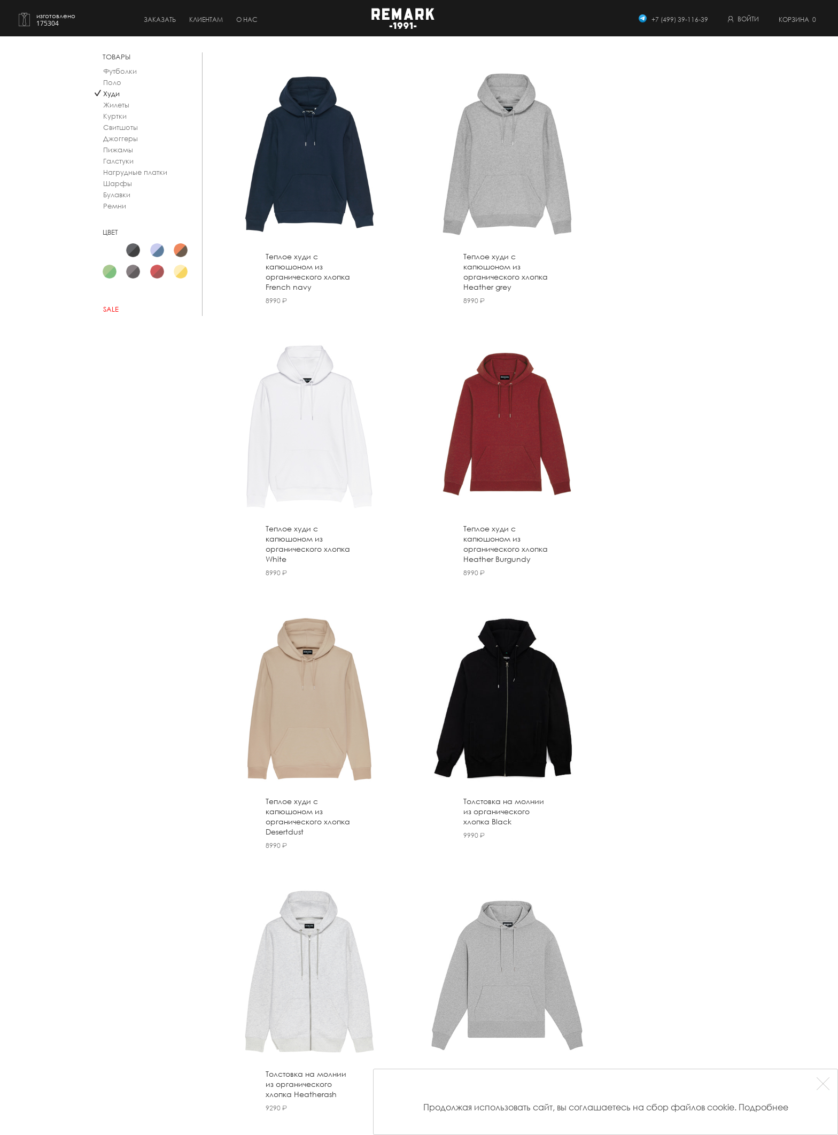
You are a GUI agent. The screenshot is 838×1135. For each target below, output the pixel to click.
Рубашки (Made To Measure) (245, 1020)
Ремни (114, 206)
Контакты (467, 1049)
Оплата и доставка (384, 1006)
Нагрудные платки (135, 172)
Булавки (116, 194)
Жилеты (116, 105)
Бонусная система (384, 1020)
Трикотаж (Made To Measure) (246, 1078)
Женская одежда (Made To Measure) (258, 1064)
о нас (247, 19)
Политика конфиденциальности (594, 1026)
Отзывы (464, 1020)
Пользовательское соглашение (594, 1011)
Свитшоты (120, 127)
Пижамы (118, 150)
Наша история (476, 1006)
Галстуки (118, 161)
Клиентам (206, 19)
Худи (111, 93)
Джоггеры (120, 138)
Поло (112, 82)
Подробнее (763, 1107)
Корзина (797, 19)
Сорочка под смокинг (235, 1035)
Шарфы (117, 183)
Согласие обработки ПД (583, 1040)
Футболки (120, 71)
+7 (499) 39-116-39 (679, 19)
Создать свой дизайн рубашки (248, 1006)
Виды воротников (381, 1064)
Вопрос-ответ (376, 1035)
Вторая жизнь (375, 1049)
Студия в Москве (479, 1035)
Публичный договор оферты (588, 997)
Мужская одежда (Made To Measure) (258, 1049)
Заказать (160, 19)
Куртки (115, 116)
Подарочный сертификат (241, 1093)
